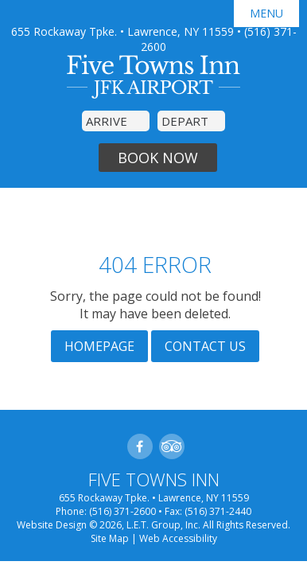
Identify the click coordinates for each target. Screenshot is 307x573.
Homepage (99, 346)
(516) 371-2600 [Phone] (122, 511)
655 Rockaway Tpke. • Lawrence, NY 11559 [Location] (122, 31)
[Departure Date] (191, 121)
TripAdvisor (172, 446)
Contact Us (205, 346)
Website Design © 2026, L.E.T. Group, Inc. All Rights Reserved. (153, 525)
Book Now (158, 157)
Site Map (110, 538)
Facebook (140, 446)
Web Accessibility (178, 538)
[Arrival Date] (116, 121)
